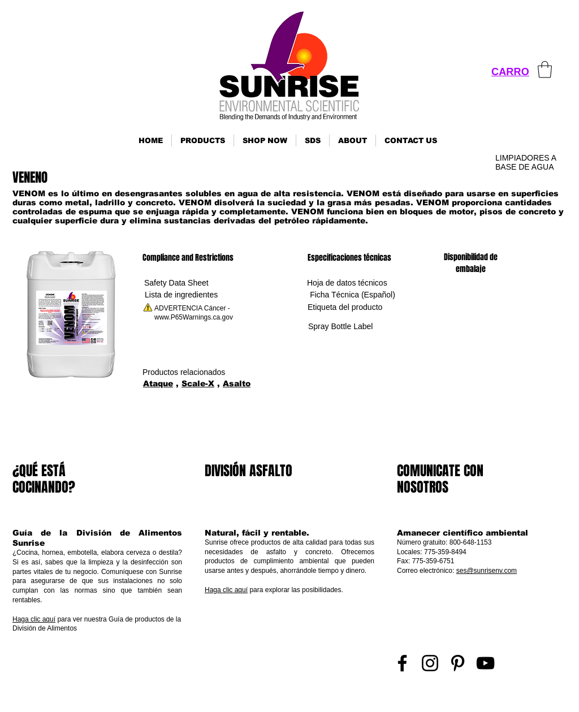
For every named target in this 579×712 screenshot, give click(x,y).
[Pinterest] (458, 663)
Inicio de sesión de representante (519, 700)
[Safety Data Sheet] (176, 283)
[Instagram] (430, 663)
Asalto (236, 383)
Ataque (158, 383)
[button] (203, 140)
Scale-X (198, 383)
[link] (545, 69)
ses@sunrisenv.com (486, 571)
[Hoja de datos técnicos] (347, 283)
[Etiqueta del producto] (345, 307)
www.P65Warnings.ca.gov (193, 317)
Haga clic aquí (33, 619)
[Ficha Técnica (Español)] (352, 295)
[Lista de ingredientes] (181, 295)
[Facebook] (402, 663)
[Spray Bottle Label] (340, 326)
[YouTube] (485, 663)
